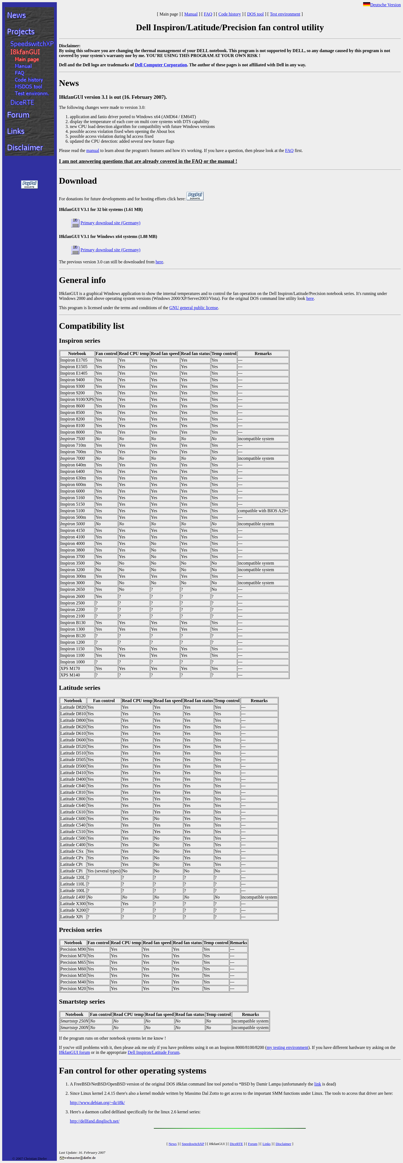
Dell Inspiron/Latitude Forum (153, 1052)
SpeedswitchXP (193, 1144)
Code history (230, 14)
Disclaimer (283, 1144)
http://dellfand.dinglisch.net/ (94, 1121)
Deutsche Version (382, 4)
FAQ (208, 14)
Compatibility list (91, 326)
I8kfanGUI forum (74, 1052)
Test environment (285, 14)
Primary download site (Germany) (110, 222)
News (173, 1144)
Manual (191, 14)
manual (92, 150)
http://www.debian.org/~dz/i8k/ (97, 1102)
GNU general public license (193, 307)
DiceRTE (236, 1144)
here (159, 262)
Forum (253, 1144)
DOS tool (255, 14)
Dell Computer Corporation (161, 64)
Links (267, 1144)
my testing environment (287, 1047)
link (317, 1084)
